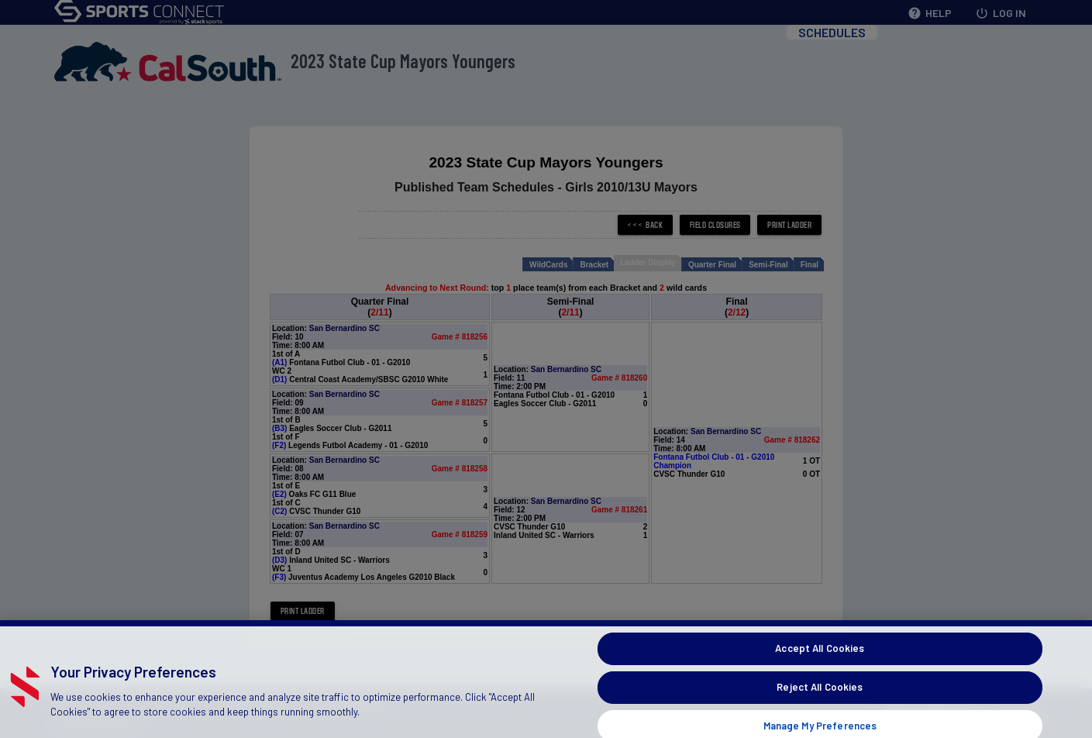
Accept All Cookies (819, 661)
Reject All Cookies (820, 699)
